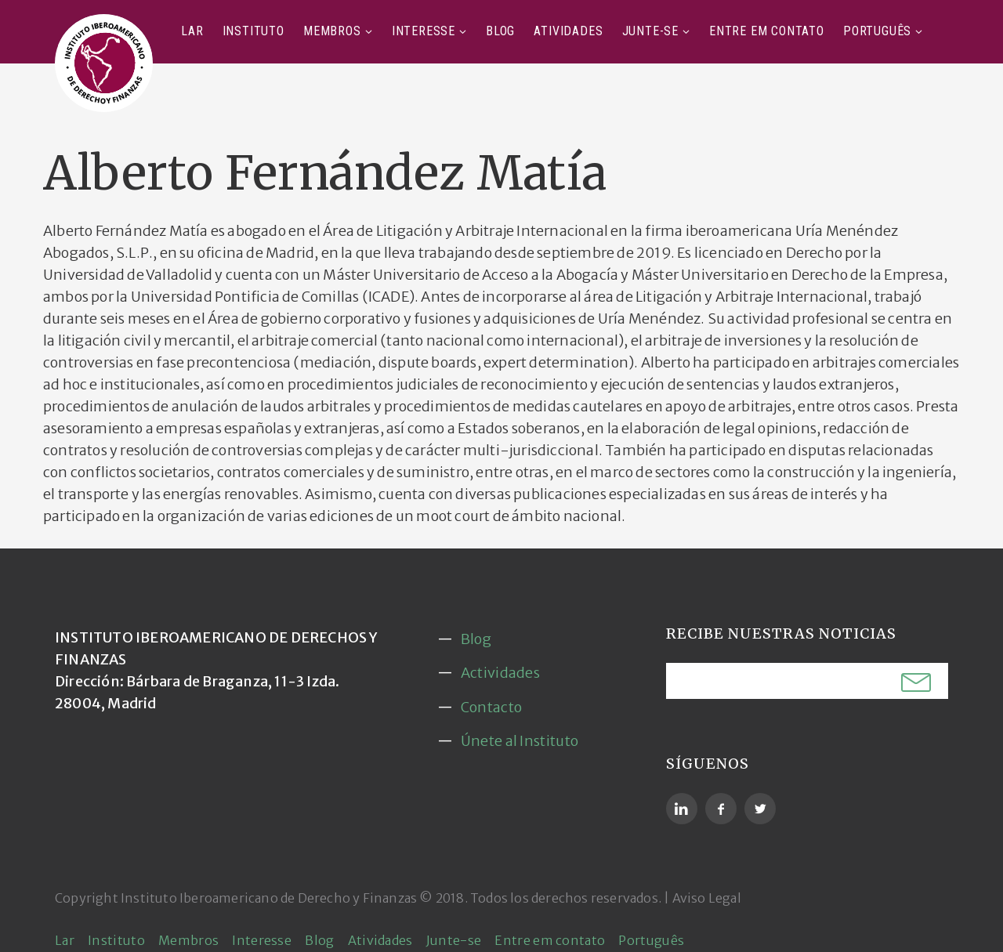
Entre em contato (766, 31)
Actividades (500, 673)
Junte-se (650, 31)
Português (877, 31)
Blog (500, 31)
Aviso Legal (706, 898)
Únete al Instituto (519, 741)
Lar (192, 31)
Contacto (491, 707)
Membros (332, 31)
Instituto (253, 31)
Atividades (568, 31)
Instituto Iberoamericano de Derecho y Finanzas (269, 898)
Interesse (423, 31)
